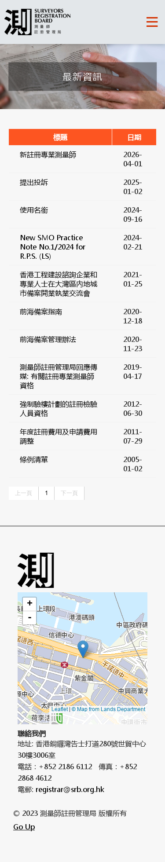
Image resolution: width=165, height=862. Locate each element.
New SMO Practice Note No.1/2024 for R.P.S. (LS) (52, 246)
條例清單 (34, 459)
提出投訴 (34, 182)
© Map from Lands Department (98, 715)
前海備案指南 (41, 311)
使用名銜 (34, 209)
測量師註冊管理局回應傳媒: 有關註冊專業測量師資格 (58, 376)
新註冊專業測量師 (48, 154)
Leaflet (59, 709)
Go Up (24, 826)
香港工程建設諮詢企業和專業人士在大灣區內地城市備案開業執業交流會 (58, 283)
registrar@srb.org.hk (70, 789)
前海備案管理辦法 (48, 339)
